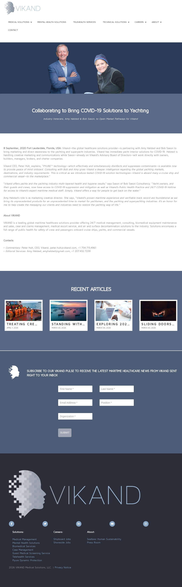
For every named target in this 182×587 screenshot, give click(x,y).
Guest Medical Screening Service (31, 553)
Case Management (22, 550)
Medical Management (24, 539)
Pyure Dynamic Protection (27, 560)
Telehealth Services (23, 557)
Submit (64, 432)
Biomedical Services (23, 546)
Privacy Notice (63, 567)
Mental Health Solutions (26, 543)
